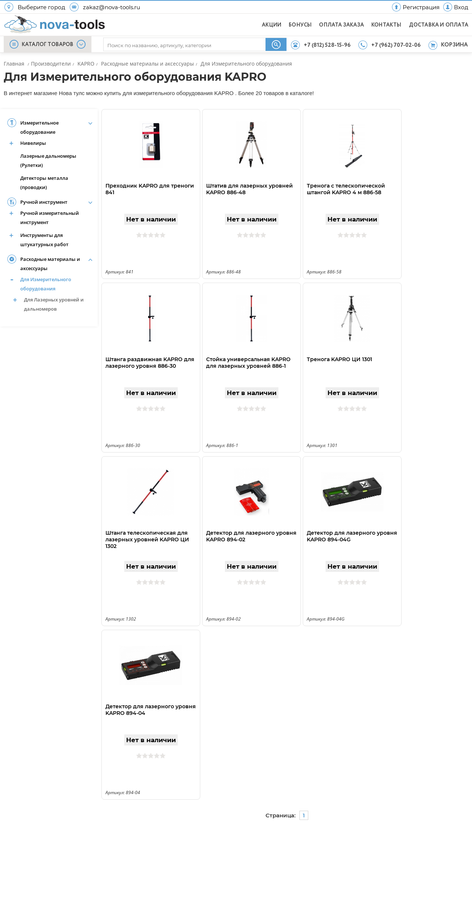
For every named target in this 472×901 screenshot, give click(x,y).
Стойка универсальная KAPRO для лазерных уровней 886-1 (248, 362)
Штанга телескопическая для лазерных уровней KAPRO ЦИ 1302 (147, 539)
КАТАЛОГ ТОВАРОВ (47, 44)
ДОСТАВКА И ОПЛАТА (438, 25)
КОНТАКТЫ (386, 25)
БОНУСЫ (300, 25)
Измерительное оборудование (39, 127)
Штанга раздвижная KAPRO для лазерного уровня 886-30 (149, 362)
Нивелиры (33, 143)
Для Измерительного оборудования (45, 284)
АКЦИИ (271, 25)
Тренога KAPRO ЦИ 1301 (339, 359)
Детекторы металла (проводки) (44, 183)
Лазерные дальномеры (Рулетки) (48, 160)
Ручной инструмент (43, 202)
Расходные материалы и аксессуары (50, 264)
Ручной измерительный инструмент (49, 218)
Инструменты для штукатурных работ (44, 240)
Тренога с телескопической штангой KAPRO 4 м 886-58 (346, 189)
